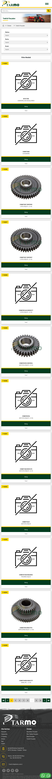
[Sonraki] (44, 700)
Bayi (2, 741)
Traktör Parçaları (20, 25)
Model (7, 46)
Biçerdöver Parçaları (32, 731)
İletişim (3, 739)
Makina (7, 32)
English (3, 743)
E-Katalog (4, 736)
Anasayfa (3, 731)
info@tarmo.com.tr (17, 764)
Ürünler (9, 25)
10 (40, 700)
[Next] (3, 700)
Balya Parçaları (31, 736)
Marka (7, 39)
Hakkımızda (4, 734)
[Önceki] (7, 700)
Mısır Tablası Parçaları (32, 734)
